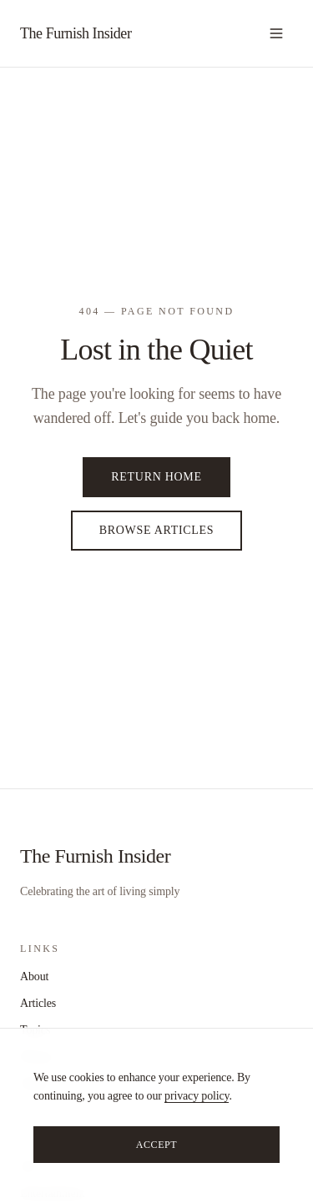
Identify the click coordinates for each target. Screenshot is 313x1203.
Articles (38, 1003)
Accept (157, 1144)
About (34, 976)
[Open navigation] (276, 33)
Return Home (156, 477)
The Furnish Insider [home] (75, 33)
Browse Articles (157, 530)
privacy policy (196, 1096)
